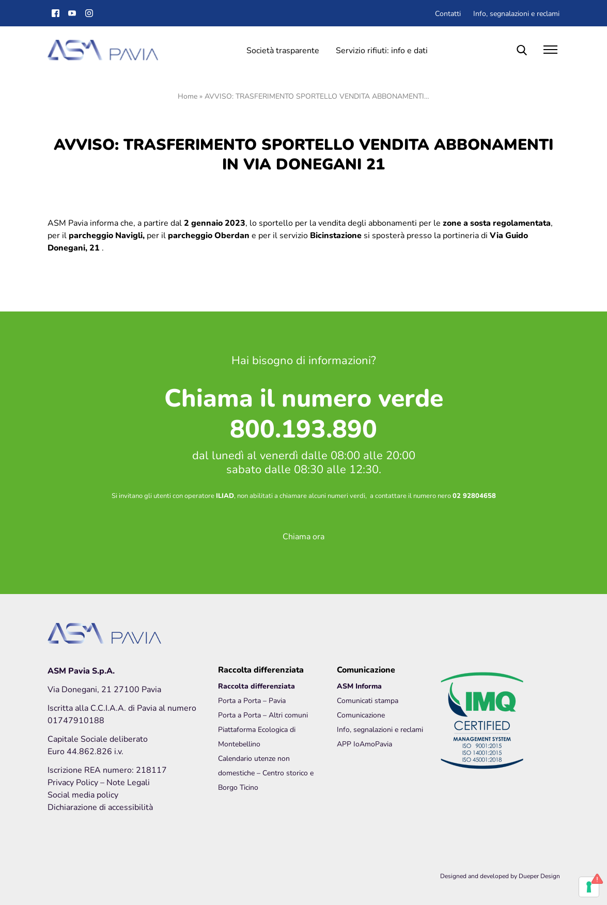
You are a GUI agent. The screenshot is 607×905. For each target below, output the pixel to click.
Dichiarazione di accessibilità (100, 806)
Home (187, 96)
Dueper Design (539, 875)
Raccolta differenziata (256, 686)
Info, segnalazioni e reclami (516, 13)
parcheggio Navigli (106, 235)
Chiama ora (303, 535)
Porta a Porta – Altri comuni (263, 715)
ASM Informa (359, 686)
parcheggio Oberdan (209, 235)
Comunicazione (361, 715)
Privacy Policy (74, 781)
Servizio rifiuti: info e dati (382, 49)
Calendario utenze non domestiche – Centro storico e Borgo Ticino (266, 772)
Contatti (448, 13)
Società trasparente (282, 49)
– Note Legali (125, 781)
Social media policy (83, 794)
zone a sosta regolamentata (497, 222)
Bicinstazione (336, 235)
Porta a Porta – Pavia (252, 700)
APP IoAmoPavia (364, 743)
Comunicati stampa (367, 700)
